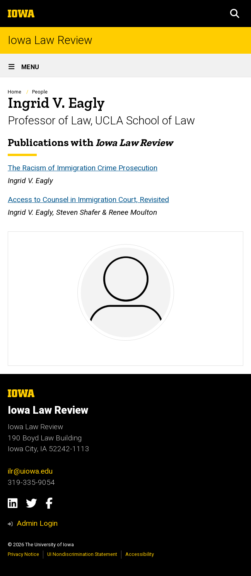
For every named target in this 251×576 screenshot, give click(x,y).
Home (14, 92)
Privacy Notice (23, 554)
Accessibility (139, 554)
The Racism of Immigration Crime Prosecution (82, 167)
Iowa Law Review (50, 40)
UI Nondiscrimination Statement (82, 554)
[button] (235, 13)
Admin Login (37, 523)
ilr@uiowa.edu (30, 471)
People (40, 92)
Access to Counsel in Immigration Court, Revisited (88, 199)
